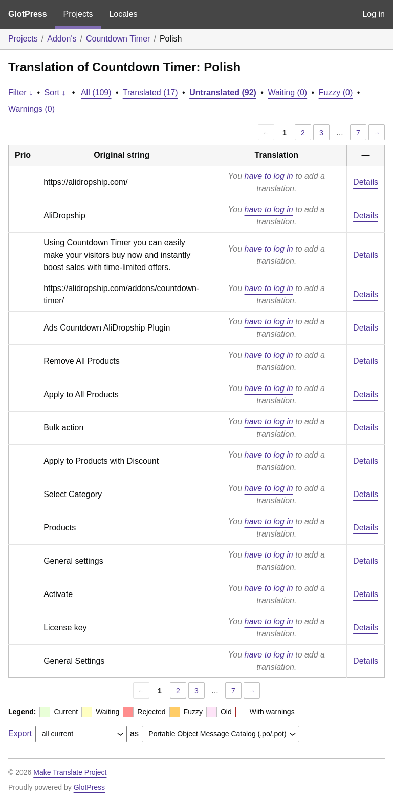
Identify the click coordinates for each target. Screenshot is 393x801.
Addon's (61, 38)
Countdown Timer (118, 38)
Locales (123, 14)
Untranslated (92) (222, 92)
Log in (373, 14)
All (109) (96, 92)
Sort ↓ (55, 92)
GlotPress (27, 14)
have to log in (269, 176)
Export (20, 733)
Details (365, 182)
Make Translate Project (69, 772)
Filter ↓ (20, 92)
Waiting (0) (287, 92)
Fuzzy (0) (336, 92)
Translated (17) (150, 92)
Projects (78, 14)
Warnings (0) (31, 109)
